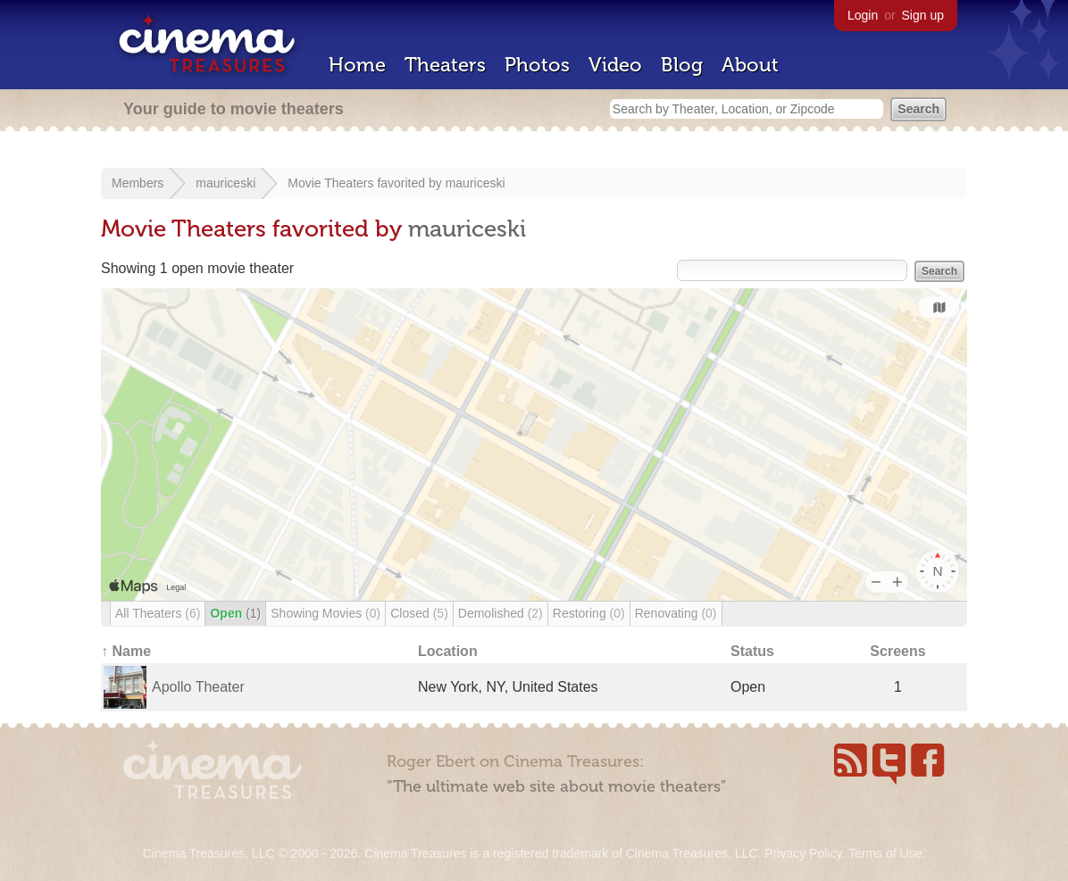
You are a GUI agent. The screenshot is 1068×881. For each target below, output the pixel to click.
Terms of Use (885, 853)
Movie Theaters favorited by (366, 183)
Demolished (500, 613)
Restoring (589, 613)
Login (862, 15)
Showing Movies (325, 613)
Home (357, 65)
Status (752, 651)
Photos (537, 65)
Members (137, 183)
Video (615, 65)
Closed (419, 613)
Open (235, 613)
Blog (682, 65)
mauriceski (225, 183)
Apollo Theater (198, 686)
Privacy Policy (802, 853)
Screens (897, 651)
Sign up (923, 15)
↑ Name (126, 651)
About (750, 65)
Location (448, 651)
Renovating (676, 613)
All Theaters (157, 613)
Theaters (445, 65)
